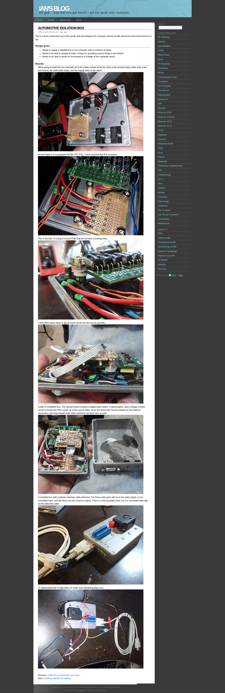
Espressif (162, 135)
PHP (160, 170)
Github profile (164, 238)
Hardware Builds (165, 143)
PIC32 (161, 130)
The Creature (164, 210)
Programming (164, 175)
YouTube (162, 269)
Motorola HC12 (165, 126)
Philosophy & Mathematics (170, 166)
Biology (161, 192)
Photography (164, 64)
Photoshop (163, 68)
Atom (180, 275)
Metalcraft (162, 161)
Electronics (163, 99)
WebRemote (163, 223)
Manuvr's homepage (167, 251)
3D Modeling (164, 37)
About (40, 20)
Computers (163, 81)
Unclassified (163, 219)
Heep (78, 20)
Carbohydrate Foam (167, 77)
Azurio (96, 690)
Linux (160, 152)
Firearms (162, 139)
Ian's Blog (54, 8)
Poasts (51, 20)
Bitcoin (161, 72)
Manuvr (161, 157)
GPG (160, 233)
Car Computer (164, 86)
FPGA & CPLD (165, 112)
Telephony (162, 206)
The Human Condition (168, 214)
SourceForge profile (167, 246)
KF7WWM (162, 260)
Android (161, 41)
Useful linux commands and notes (63, 675)
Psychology (163, 201)
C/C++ (161, 179)
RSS (174, 275)
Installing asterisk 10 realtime (57, 678)
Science (161, 188)
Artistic (161, 50)
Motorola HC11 (165, 121)
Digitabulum (65, 20)
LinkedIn (162, 264)
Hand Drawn (164, 55)
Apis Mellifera (164, 46)
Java (160, 183)
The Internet (163, 90)
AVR (160, 104)
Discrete (162, 108)
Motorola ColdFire (166, 117)
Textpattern (81, 690)
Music (160, 59)
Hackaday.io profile (167, 242)
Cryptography (164, 95)
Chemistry (162, 197)
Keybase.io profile (166, 255)
